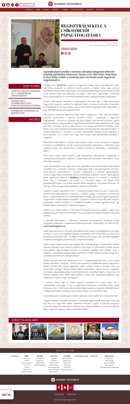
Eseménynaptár (26, 363)
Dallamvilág (67, 361)
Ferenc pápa (65, 49)
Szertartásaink (67, 358)
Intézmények (53, 363)
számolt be (61, 85)
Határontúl (73, 49)
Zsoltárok (67, 367)
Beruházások (53, 372)
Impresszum (71, 394)
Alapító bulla (40, 363)
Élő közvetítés (77, 10)
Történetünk (40, 358)
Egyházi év (67, 363)
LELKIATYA (94, 356)
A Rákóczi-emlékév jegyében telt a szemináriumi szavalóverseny (25, 93)
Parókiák (54, 361)
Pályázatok (26, 369)
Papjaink (54, 358)
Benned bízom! (27, 372)
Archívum (26, 365)
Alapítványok (53, 365)
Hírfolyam (26, 358)
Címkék (26, 367)
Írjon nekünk (59, 394)
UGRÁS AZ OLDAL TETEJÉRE (65, 351)
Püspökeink (40, 361)
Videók (26, 361)
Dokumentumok (53, 369)
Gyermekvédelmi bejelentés (109, 367)
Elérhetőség (109, 361)
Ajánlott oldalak (109, 363)
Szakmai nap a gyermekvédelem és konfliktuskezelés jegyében (25, 103)
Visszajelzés (109, 365)
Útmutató (67, 365)
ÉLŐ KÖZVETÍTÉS (81, 356)
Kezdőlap (29, 10)
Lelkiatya (89, 10)
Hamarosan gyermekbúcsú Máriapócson (25, 111)
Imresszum (109, 358)
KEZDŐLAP (15, 356)
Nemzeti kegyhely (40, 365)
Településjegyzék (54, 367)
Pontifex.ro (74, 177)
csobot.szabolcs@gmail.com (54, 226)
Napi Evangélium (67, 369)
